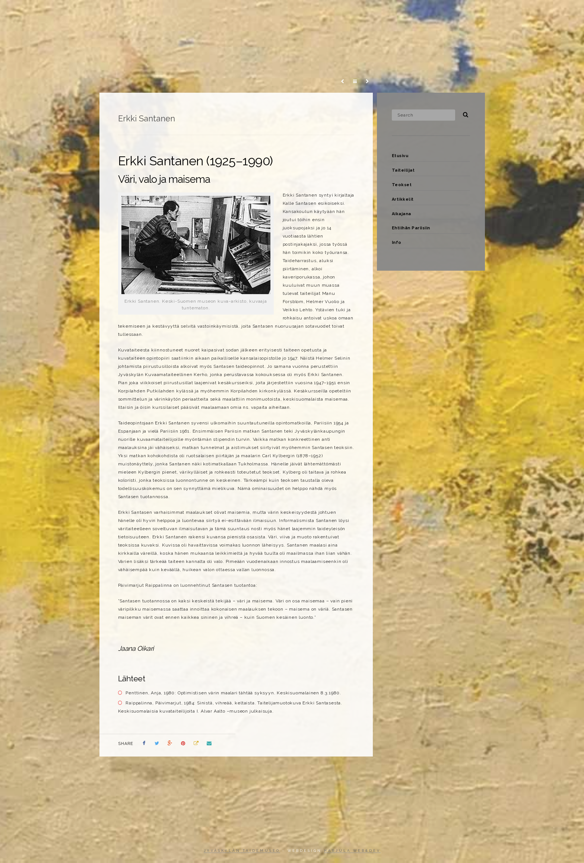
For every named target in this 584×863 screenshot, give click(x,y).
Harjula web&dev (352, 851)
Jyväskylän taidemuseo (242, 851)
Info (527, 12)
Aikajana (439, 12)
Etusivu (288, 12)
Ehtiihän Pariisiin (486, 12)
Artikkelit (400, 12)
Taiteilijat (325, 12)
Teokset (362, 12)
